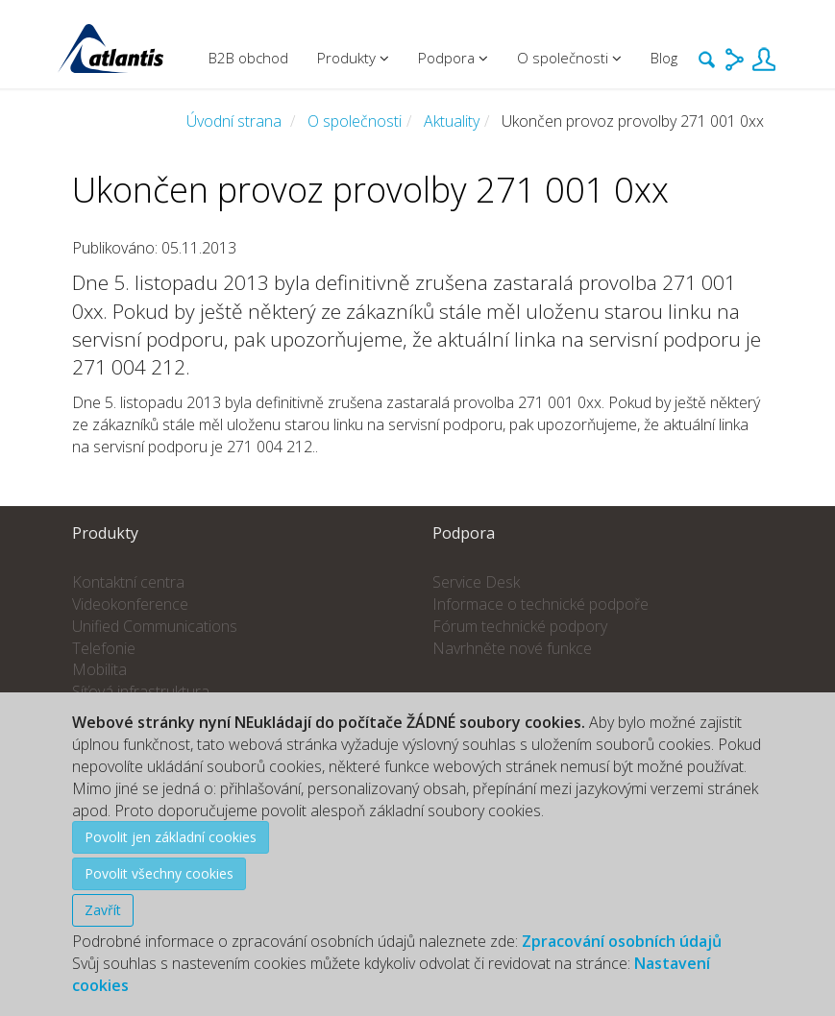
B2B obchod (248, 57)
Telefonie (103, 648)
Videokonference (130, 604)
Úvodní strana (234, 121)
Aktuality (451, 121)
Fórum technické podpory (519, 626)
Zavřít (103, 910)
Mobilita (99, 669)
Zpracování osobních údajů (622, 941)
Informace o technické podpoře (540, 604)
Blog (664, 57)
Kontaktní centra (128, 582)
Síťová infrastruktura (140, 691)
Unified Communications (154, 626)
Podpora (453, 57)
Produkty (353, 57)
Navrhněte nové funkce (512, 648)
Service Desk (476, 582)
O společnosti (354, 121)
